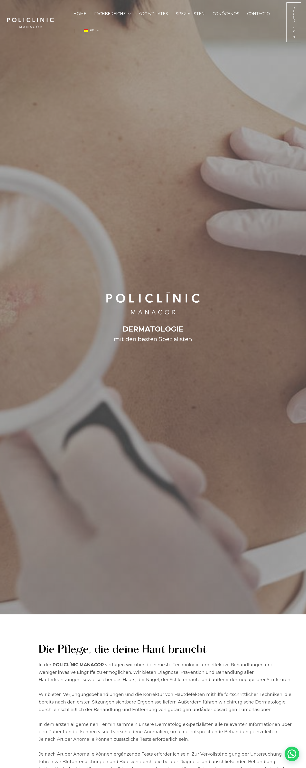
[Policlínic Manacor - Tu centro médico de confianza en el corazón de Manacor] (30, 22)
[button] (128, 13)
